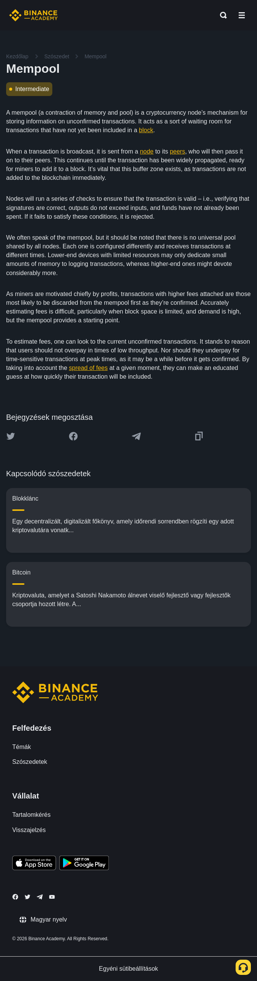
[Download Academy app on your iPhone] (34, 864)
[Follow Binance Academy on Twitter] (27, 897)
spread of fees (88, 368)
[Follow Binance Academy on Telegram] (40, 896)
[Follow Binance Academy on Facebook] (15, 897)
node (147, 151)
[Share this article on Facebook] (73, 436)
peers (177, 151)
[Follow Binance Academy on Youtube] (52, 897)
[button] (241, 15)
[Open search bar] (221, 15)
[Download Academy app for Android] (84, 864)
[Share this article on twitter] (10, 436)
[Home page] (33, 15)
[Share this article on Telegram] (136, 436)
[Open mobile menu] (242, 15)
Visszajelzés (29, 830)
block (146, 130)
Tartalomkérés (31, 814)
